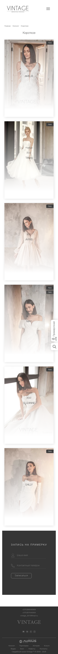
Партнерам (23, 646)
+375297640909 (29, 612)
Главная (7, 26)
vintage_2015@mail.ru (29, 616)
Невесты (31, 649)
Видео (13, 649)
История (36, 646)
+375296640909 (29, 609)
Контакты (43, 649)
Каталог (16, 26)
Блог (22, 649)
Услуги (46, 646)
